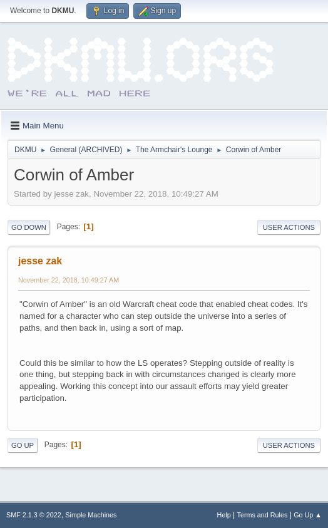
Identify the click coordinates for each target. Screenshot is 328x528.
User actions (289, 227)
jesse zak (40, 261)
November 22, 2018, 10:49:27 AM (68, 280)
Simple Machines (90, 515)
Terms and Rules (262, 515)
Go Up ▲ (308, 515)
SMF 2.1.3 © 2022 (33, 515)
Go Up (22, 445)
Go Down (28, 227)
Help (224, 515)
